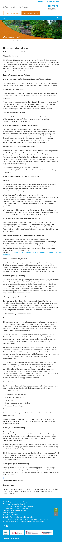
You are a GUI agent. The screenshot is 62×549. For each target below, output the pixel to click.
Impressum (16, 538)
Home (15, 41)
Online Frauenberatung (12, 13)
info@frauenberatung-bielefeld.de (21, 517)
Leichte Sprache (54, 1)
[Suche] (57, 18)
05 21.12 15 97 (12, 513)
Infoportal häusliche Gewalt (15, 7)
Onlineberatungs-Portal (11, 521)
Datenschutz (22, 41)
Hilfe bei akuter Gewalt (31, 13)
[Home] (53, 7)
